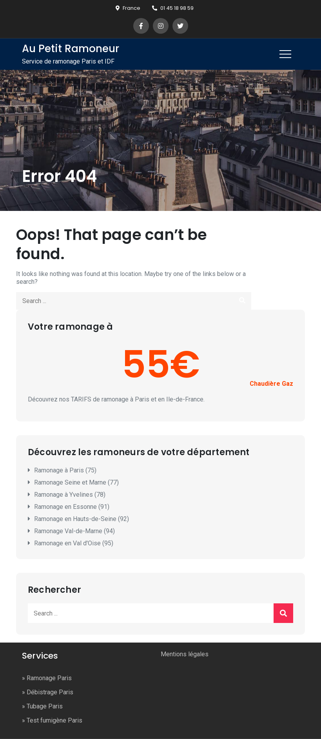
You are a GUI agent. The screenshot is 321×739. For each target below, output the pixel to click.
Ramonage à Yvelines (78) (69, 494)
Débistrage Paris (50, 692)
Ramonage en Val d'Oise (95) (73, 543)
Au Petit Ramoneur (70, 49)
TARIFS (81, 399)
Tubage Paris (45, 706)
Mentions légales (185, 654)
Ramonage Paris (49, 678)
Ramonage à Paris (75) (65, 470)
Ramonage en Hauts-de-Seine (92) (81, 519)
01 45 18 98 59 (173, 8)
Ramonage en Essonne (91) (71, 506)
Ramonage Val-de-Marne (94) (74, 531)
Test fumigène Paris (54, 720)
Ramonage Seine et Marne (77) (76, 482)
